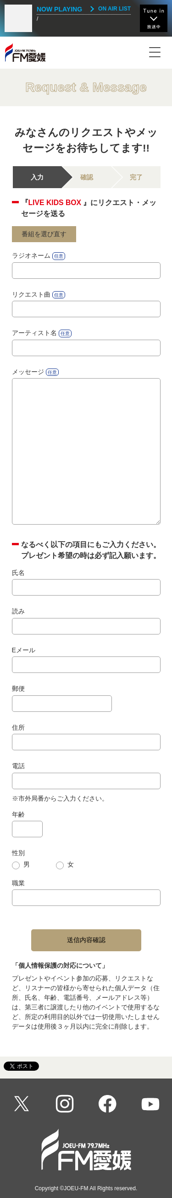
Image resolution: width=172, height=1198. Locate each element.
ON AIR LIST (114, 8)
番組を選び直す (44, 234)
